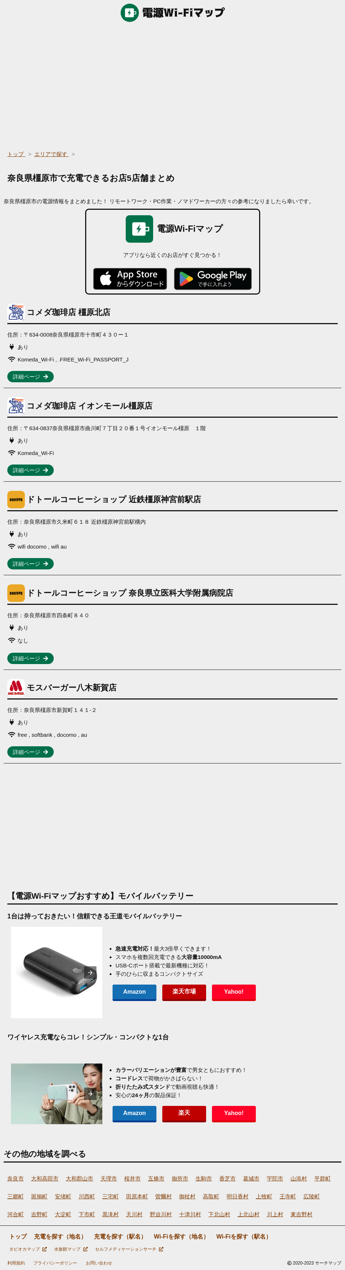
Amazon (134, 992)
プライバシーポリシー (55, 1263)
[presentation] (90, 972)
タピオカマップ (28, 1249)
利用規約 (16, 1263)
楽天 (184, 1113)
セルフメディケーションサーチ (129, 1249)
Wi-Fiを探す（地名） (181, 1236)
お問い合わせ (99, 1263)
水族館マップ (70, 1249)
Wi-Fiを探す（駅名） (244, 1236)
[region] (172, 84)
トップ (18, 1236)
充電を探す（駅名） (120, 1236)
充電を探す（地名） (60, 1236)
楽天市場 (184, 991)
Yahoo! (233, 992)
